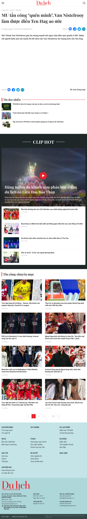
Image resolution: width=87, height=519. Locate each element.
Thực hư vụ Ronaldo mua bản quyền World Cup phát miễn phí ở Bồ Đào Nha (64, 304)
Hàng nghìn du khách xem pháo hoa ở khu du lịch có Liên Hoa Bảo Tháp (41, 189)
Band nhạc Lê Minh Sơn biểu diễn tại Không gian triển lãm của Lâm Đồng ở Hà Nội (52, 224)
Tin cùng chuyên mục (18, 274)
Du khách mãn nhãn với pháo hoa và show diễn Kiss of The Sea (45, 238)
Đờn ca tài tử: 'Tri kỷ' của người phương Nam (37, 253)
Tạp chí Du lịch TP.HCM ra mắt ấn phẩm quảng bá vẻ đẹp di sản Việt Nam (38, 122)
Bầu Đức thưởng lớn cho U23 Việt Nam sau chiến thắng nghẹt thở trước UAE (49, 209)
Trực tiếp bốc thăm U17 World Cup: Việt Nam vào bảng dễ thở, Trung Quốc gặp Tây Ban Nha (20, 404)
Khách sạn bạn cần (38, 447)
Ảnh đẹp (63, 447)
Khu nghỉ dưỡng (36, 445)
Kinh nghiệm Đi (36, 456)
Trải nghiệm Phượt (66, 445)
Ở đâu (33, 439)
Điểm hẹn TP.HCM (66, 430)
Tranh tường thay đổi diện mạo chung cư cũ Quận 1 (30, 113)
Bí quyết (34, 453)
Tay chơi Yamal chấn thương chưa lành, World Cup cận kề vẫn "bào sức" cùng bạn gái (64, 404)
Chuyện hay (7, 467)
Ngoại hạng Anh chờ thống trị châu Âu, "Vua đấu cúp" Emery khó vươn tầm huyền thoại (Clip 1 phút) (65, 337)
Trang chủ (5, 10)
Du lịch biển (65, 427)
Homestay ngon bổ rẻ (38, 442)
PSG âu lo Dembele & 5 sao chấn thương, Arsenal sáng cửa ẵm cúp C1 (20, 337)
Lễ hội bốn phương (66, 433)
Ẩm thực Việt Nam (8, 442)
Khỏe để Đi (35, 459)
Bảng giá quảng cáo (19, 516)
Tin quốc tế (6, 433)
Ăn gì (4, 439)
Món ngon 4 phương (9, 445)
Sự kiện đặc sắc (7, 473)
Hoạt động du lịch (8, 470)
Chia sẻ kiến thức (37, 461)
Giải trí (12, 10)
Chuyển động (7, 427)
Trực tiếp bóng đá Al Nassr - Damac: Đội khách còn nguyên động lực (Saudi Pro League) (21, 304)
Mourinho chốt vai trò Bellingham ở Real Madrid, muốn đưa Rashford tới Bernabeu (20, 371)
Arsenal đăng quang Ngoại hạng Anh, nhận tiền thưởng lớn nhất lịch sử (63, 371)
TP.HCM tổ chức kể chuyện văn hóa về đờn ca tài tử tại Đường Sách (36, 104)
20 (53, 416)
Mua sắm (63, 453)
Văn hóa (5, 456)
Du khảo (63, 439)
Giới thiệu (5, 516)
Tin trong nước (7, 430)
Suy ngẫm (35, 427)
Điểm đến (63, 442)
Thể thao (18, 10)
